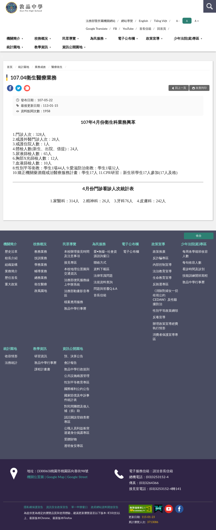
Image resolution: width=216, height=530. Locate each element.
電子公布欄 (126, 38)
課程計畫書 (42, 369)
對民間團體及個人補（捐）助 (76, 408)
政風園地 (40, 291)
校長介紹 (11, 258)
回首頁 (161, 28)
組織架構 (11, 264)
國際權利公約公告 (76, 389)
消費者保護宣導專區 (165, 337)
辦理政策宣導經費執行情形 (165, 326)
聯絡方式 (100, 262)
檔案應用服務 (73, 302)
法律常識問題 (103, 275)
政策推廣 (159, 251)
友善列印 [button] (201, 87)
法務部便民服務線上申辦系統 (76, 282)
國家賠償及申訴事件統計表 (76, 397)
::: (3, 3)
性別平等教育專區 (76, 382)
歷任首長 (11, 277)
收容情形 (11, 356)
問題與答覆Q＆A (105, 288)
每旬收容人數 (191, 262)
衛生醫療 (40, 284)
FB (115, 28)
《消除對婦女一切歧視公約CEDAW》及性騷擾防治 (165, 297)
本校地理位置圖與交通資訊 (76, 271)
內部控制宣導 (162, 264)
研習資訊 (40, 356)
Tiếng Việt (160, 21)
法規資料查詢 (103, 282)
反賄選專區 (161, 284)
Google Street (77, 477)
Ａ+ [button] (196, 21)
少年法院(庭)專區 (186, 38)
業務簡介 (11, 271)
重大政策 (11, 284)
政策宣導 (152, 38)
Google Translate (97, 28)
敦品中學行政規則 (76, 369)
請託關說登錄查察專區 (76, 419)
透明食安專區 (73, 446)
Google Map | (56, 477)
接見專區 (70, 262)
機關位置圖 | (36, 477)
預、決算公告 (73, 356)
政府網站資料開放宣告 (104, 507)
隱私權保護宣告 (33, 507)
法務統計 (11, 362)
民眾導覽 (69, 38)
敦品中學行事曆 (75, 308)
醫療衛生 (56, 67)
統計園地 (13, 47)
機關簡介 (13, 38)
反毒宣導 (159, 317)
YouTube (128, 28)
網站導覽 (127, 21)
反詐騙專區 (161, 258)
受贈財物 (70, 439)
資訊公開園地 (72, 47)
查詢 (209, 6)
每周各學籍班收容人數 (195, 253)
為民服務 (97, 38)
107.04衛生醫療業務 (33, 77)
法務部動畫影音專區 (76, 293)
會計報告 (70, 362)
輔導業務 (40, 271)
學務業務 (40, 264)
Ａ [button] (186, 21)
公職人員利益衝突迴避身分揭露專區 (76, 430)
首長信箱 (145, 28)
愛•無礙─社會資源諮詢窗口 (105, 253)
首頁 (9, 67)
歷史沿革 (11, 251)
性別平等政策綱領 (165, 310)
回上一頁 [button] (180, 87)
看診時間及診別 (193, 269)
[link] (10, 88)
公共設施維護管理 (76, 376)
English (143, 21)
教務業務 (40, 251)
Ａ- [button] (178, 21)
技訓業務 (40, 258)
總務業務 (40, 277)
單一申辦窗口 (79, 507)
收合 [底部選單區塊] (198, 235)
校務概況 (41, 38)
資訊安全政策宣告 (57, 507)
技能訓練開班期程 (195, 275)
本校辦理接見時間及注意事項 (76, 253)
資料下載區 (101, 269)
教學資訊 (41, 47)
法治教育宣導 (162, 271)
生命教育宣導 (162, 277)
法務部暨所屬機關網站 (100, 21)
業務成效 (40, 67)
